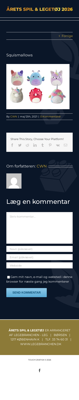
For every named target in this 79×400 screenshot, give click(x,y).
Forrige (67, 36)
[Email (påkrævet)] (39, 257)
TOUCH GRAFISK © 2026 (39, 360)
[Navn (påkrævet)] (39, 249)
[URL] (39, 265)
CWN (13, 116)
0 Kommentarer (50, 116)
